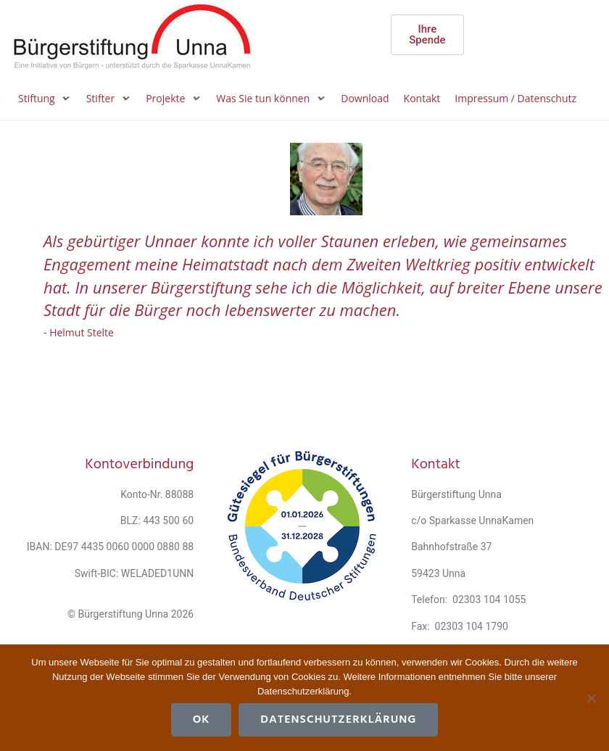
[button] (45, 98)
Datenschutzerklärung (338, 719)
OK (201, 719)
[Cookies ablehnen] (591, 698)
